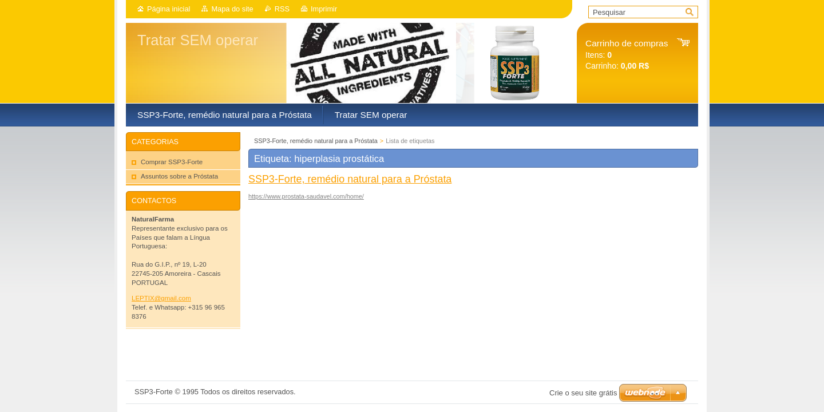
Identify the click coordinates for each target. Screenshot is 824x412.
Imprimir (324, 9)
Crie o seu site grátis (583, 393)
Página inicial (168, 9)
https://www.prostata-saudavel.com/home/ (306, 196)
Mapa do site (232, 9)
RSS (282, 9)
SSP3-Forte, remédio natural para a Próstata (316, 140)
